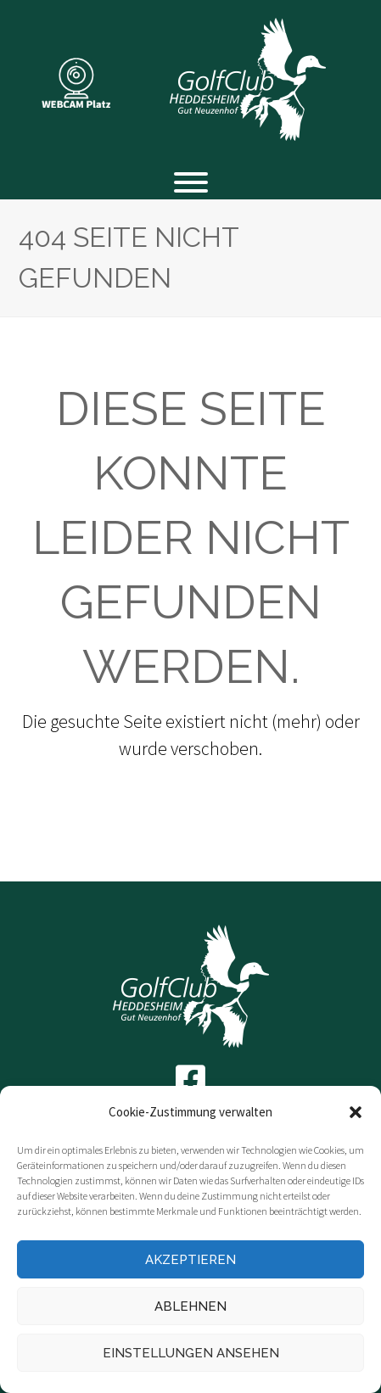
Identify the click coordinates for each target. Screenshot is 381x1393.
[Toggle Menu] (191, 182)
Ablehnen (190, 1306)
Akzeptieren (190, 1259)
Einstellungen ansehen (191, 1353)
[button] (355, 1112)
